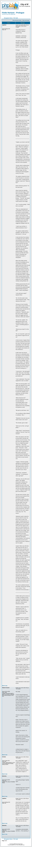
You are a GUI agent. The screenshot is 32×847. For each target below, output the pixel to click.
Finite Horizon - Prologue (13, 13)
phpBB (13, 844)
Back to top (4, 685)
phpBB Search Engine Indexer (18, 843)
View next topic (25, 20)
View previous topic (16, 20)
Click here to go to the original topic (8, 14)
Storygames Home (8, 17)
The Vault (16, 17)
